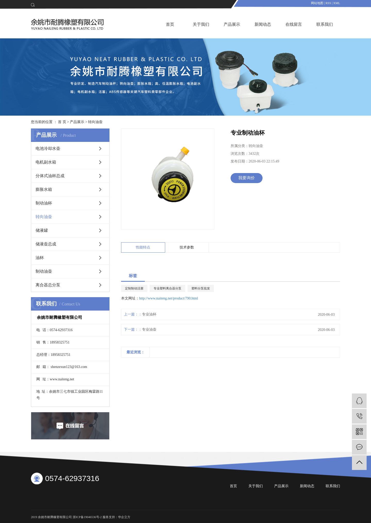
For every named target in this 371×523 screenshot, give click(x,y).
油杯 (40, 257)
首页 (170, 24)
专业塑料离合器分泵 (167, 288)
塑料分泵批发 (200, 288)
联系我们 (324, 24)
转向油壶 (95, 122)
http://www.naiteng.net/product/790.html (168, 298)
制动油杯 (44, 203)
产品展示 (232, 24)
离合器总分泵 (48, 285)
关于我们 (201, 24)
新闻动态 (263, 24)
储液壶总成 (46, 244)
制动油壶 (44, 271)
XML (336, 3)
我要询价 (246, 178)
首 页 (62, 122)
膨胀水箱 (44, 189)
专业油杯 (149, 314)
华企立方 (124, 517)
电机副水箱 (46, 162)
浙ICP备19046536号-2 (87, 517)
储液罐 (42, 230)
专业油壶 (149, 329)
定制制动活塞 (134, 288)
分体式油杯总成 (50, 176)
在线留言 (293, 24)
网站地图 (317, 3)
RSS (328, 3)
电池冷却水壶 (48, 148)
